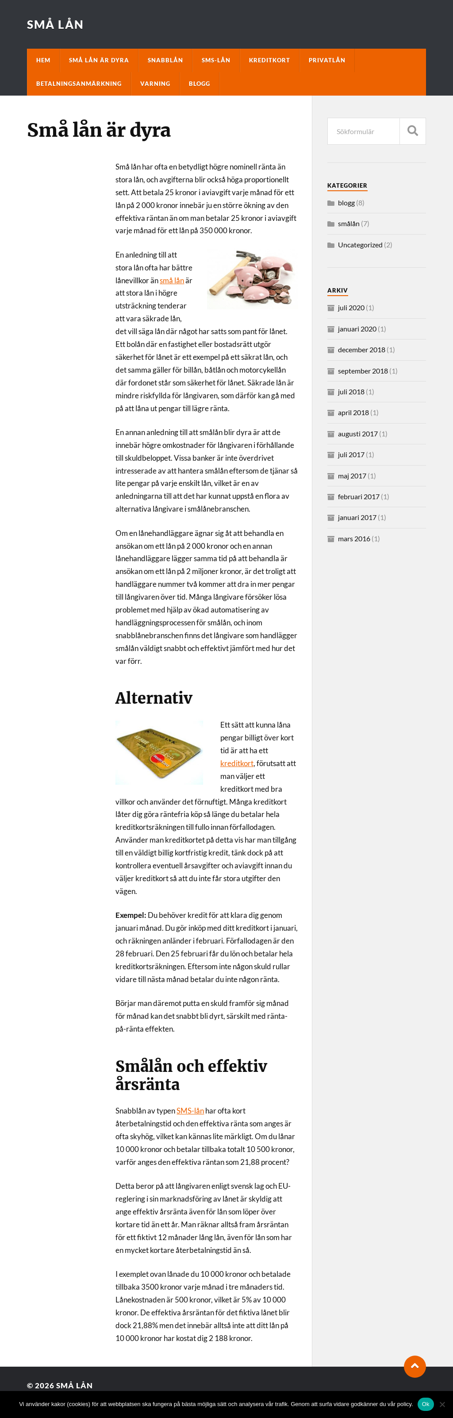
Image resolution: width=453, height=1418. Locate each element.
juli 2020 (351, 307)
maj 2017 (352, 475)
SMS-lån (216, 60)
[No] (442, 1404)
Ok (426, 1404)
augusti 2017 (358, 433)
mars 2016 (354, 538)
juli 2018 (351, 391)
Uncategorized (360, 244)
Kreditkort (269, 60)
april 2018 (353, 412)
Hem (43, 60)
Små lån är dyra (99, 60)
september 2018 (363, 370)
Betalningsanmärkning (79, 83)
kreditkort (236, 763)
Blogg (199, 83)
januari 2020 (357, 328)
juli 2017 (351, 454)
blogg (346, 202)
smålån (349, 223)
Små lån (55, 24)
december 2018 (361, 349)
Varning (155, 83)
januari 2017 (357, 517)
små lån (172, 280)
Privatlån (327, 60)
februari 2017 (359, 496)
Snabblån (165, 60)
